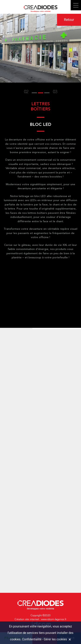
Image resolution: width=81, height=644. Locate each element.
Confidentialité (31, 639)
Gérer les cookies (55, 639)
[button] (34, 92)
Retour (69, 20)
